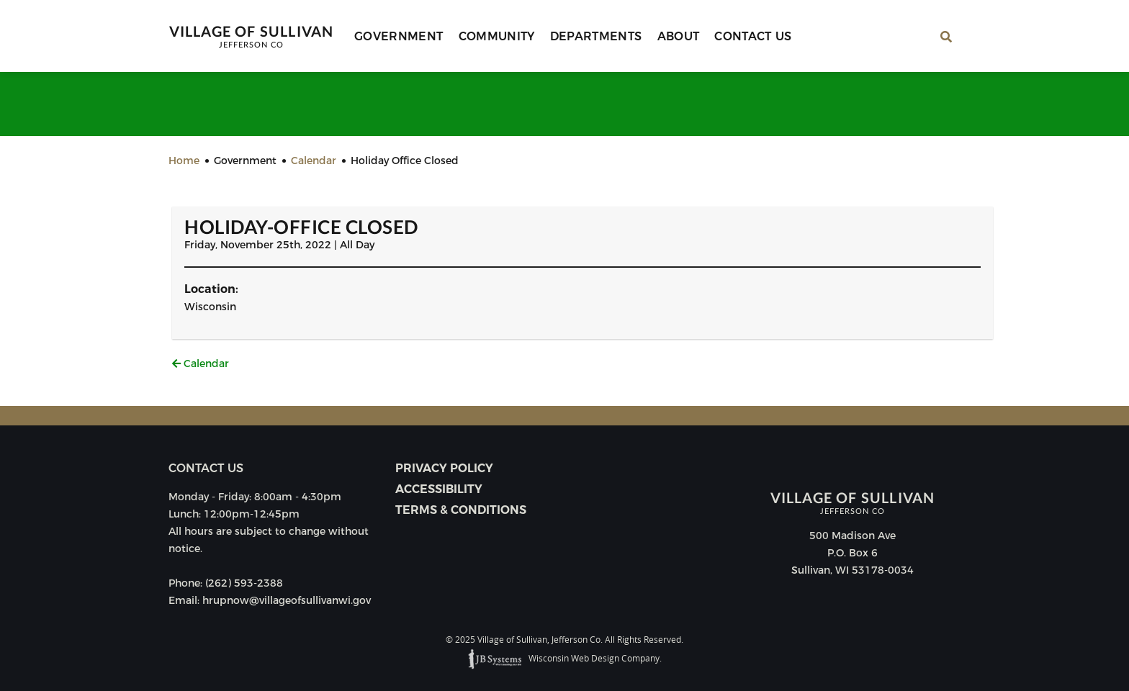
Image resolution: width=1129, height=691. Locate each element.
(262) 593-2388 (244, 583)
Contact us (205, 468)
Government (399, 36)
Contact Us (753, 36)
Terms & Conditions (460, 510)
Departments (596, 36)
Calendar (200, 363)
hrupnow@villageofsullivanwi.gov (286, 600)
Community (497, 36)
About (678, 36)
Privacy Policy (444, 468)
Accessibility (438, 489)
